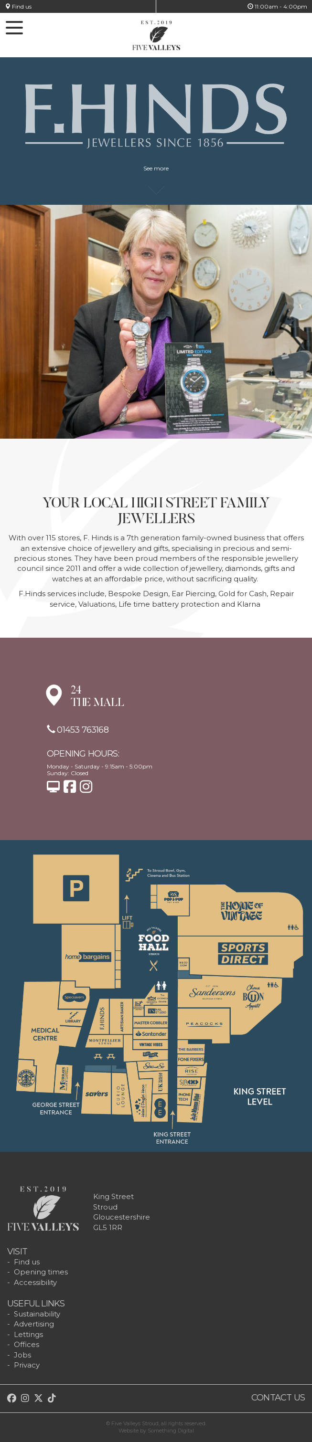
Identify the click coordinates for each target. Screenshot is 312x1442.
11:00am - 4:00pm (277, 6)
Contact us (278, 1397)
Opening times (41, 1271)
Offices (26, 1344)
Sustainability (37, 1313)
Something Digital (171, 1430)
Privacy (27, 1364)
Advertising (34, 1323)
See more (156, 173)
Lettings (28, 1334)
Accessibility (35, 1282)
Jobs (22, 1354)
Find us (18, 6)
